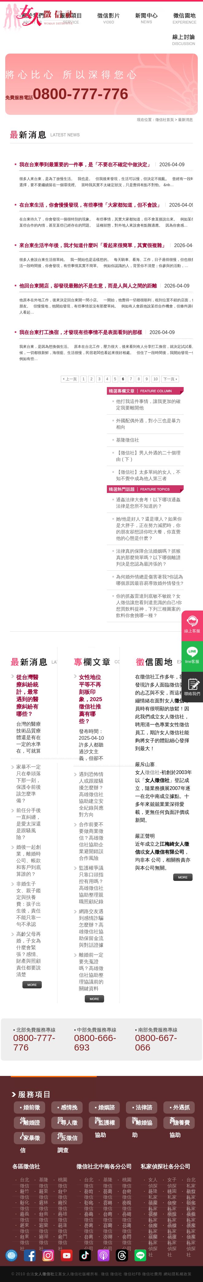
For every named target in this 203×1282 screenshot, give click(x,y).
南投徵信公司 (126, 1208)
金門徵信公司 (126, 1242)
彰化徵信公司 (88, 1208)
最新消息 (185, 120)
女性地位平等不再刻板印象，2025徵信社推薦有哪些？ (90, 699)
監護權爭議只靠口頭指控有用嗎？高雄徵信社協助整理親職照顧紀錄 (91, 884)
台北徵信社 (24, 1185)
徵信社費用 (152, 1274)
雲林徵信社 (43, 1208)
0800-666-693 (95, 1042)
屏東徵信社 (24, 1231)
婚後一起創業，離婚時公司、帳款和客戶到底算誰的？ (28, 860)
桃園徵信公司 (126, 1185)
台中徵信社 (62, 1197)
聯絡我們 (192, 693)
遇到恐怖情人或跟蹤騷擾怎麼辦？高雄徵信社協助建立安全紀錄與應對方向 (91, 794)
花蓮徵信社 (62, 1231)
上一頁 (70, 379)
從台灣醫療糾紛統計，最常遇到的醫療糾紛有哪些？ (27, 695)
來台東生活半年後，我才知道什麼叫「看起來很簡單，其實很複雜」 (93, 245)
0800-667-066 (156, 1042)
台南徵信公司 (107, 1219)
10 (156, 379)
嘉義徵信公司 (88, 1219)
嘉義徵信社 (24, 1219)
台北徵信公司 (88, 1185)
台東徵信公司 (88, 1242)
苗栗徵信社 (43, 1197)
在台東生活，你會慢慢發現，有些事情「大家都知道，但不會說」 (90, 205)
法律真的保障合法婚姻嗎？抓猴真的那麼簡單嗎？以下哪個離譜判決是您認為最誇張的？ (148, 557)
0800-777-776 (66, 94)
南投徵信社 (62, 1208)
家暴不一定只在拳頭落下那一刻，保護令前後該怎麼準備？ (28, 783)
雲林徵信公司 (107, 1208)
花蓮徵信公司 (126, 1231)
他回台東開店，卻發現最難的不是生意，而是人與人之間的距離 (88, 285)
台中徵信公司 (126, 1197)
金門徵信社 (62, 1242)
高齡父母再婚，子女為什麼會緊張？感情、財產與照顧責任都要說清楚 (28, 954)
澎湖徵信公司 (107, 1242)
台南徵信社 (43, 1219)
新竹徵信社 (24, 1197)
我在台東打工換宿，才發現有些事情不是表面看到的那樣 (80, 332)
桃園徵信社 (62, 1185)
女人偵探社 (153, 1185)
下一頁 (170, 379)
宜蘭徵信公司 (107, 1231)
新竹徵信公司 (88, 1197)
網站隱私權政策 (178, 1274)
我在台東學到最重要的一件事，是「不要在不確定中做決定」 (85, 164)
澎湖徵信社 (43, 1242)
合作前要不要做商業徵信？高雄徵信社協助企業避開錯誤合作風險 (91, 841)
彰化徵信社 (24, 1208)
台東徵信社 (24, 1242)
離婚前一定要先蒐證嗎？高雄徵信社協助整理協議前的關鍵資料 (91, 971)
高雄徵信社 (62, 1219)
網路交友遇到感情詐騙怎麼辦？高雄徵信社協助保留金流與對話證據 (91, 928)
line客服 (192, 661)
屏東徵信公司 (88, 1231)
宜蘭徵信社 (43, 1231)
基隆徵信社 (127, 439)
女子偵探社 (172, 1185)
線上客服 (192, 631)
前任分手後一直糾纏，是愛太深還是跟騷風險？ (28, 824)
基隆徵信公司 (107, 1185)
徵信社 (160, 120)
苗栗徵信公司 (107, 1197)
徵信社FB (132, 1274)
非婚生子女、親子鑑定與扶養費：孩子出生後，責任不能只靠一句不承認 (28, 904)
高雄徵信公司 (126, 1219)
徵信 (105, 1274)
